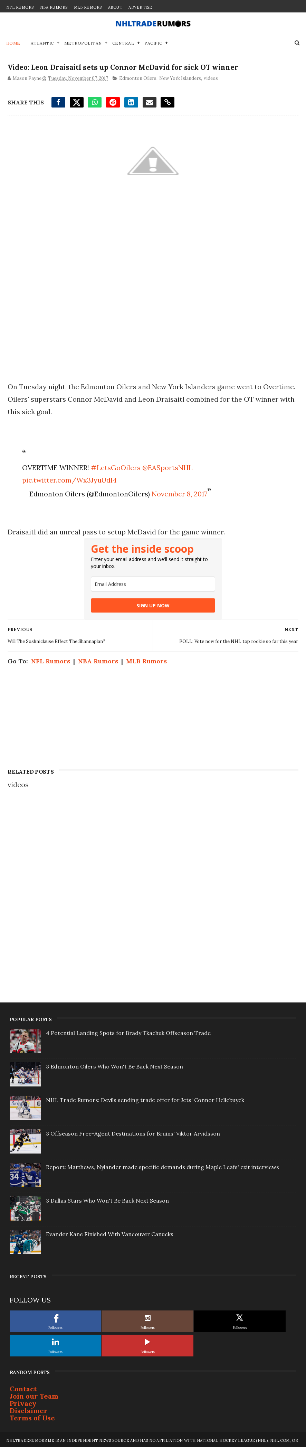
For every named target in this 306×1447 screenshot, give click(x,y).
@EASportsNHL (166, 465)
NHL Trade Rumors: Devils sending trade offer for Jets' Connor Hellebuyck (145, 1097)
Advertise (140, 7)
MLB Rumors (88, 7)
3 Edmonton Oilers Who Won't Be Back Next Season (114, 1064)
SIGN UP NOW (153, 603)
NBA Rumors (54, 7)
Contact (23, 1386)
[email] (153, 582)
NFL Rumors (20, 7)
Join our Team (34, 1394)
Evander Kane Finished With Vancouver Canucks (109, 1232)
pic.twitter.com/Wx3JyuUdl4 (68, 478)
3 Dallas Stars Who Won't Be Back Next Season (107, 1198)
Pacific (153, 38)
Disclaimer (29, 1408)
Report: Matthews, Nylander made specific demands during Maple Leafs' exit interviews (162, 1164)
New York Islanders (179, 76)
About (115, 7)
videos (209, 76)
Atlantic (42, 38)
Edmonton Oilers (136, 76)
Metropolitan (83, 38)
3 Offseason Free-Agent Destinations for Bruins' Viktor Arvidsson (133, 1131)
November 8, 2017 (178, 491)
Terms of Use (32, 1415)
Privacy (23, 1401)
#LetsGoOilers (114, 465)
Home (13, 38)
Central (123, 38)
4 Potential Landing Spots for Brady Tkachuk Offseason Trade (128, 1030)
